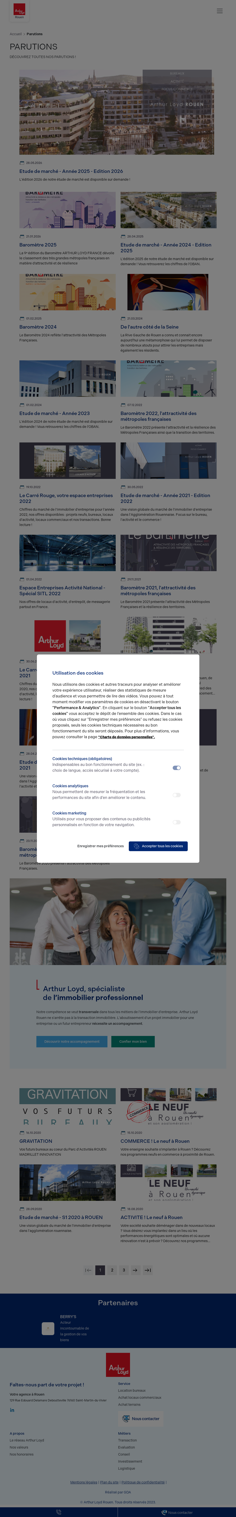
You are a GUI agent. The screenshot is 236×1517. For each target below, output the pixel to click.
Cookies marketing (101, 819)
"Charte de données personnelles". (126, 737)
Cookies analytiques (101, 792)
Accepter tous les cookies (158, 846)
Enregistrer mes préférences (100, 846)
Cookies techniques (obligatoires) (101, 764)
